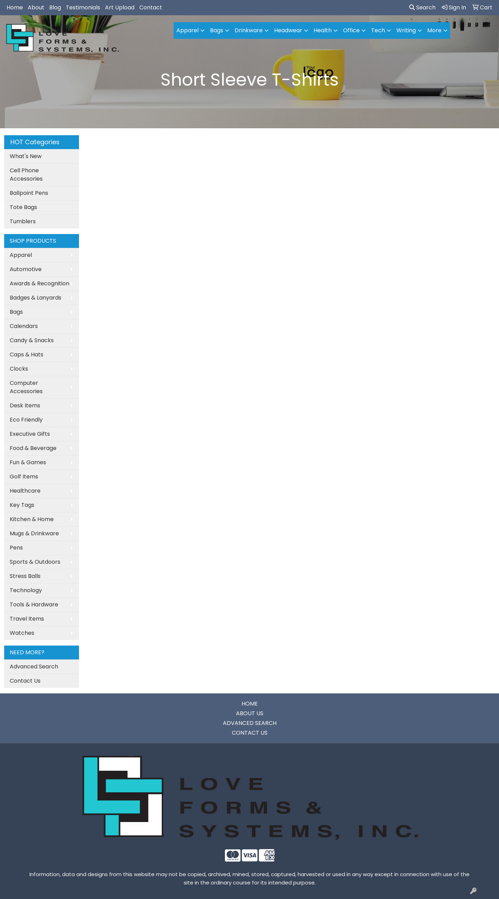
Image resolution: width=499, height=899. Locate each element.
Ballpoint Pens (29, 193)
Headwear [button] (288, 30)
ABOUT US (249, 713)
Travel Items (27, 619)
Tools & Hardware (34, 604)
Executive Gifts (30, 434)
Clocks (19, 369)
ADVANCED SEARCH (250, 723)
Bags (16, 312)
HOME (250, 704)
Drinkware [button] (249, 30)
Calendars (24, 326)
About (36, 7)
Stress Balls (25, 576)
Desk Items (25, 405)
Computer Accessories (26, 387)
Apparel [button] (187, 30)
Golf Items (24, 477)
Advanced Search (34, 667)
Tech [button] (378, 30)
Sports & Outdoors (35, 562)
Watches (22, 633)
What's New (26, 156)
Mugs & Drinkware (34, 533)
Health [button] (323, 30)
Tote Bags (23, 207)
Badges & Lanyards (35, 298)
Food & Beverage (33, 448)
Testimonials (83, 7)
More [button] (434, 30)
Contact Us (25, 681)
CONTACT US (250, 733)
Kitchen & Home (32, 519)
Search (422, 7)
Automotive (26, 269)
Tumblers (23, 221)
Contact (150, 7)
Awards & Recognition (39, 283)
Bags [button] (216, 30)
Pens (16, 548)
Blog (55, 7)
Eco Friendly (26, 420)
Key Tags (22, 505)
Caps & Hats (26, 354)
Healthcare (25, 491)
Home (15, 7)
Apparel (21, 255)
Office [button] (351, 30)
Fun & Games (28, 462)
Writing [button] (406, 30)
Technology (26, 590)
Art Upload (119, 7)
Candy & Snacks (32, 340)
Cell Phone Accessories (26, 174)
